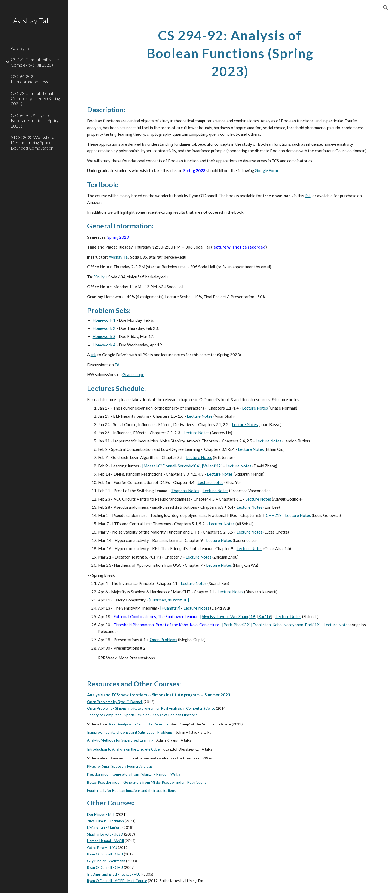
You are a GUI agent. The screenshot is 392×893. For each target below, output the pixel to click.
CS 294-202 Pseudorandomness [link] (29, 79)
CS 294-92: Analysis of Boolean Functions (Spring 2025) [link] (35, 120)
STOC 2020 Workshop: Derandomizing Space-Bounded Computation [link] (32, 142)
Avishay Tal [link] (20, 48)
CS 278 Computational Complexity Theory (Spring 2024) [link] (35, 98)
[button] (385, 7)
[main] (230, 52)
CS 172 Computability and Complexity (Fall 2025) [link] (35, 62)
